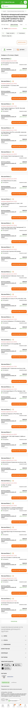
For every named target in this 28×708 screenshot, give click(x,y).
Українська (5, 682)
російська (13, 682)
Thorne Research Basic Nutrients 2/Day (15, 11)
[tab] (14, 24)
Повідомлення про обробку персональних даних (11, 689)
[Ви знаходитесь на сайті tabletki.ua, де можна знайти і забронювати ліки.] (7, 2)
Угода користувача (5, 686)
